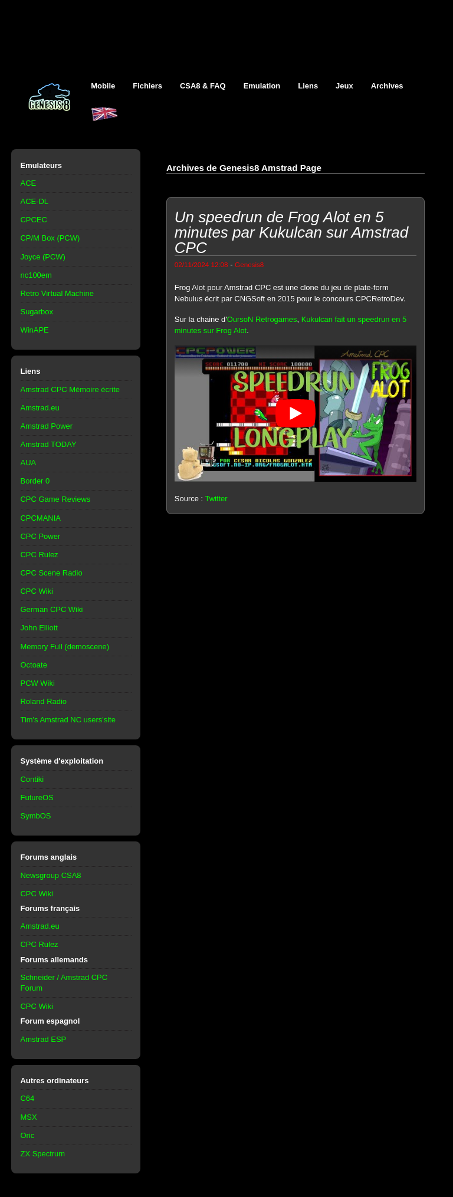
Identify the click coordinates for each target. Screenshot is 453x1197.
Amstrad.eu (40, 407)
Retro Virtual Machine (57, 293)
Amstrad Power (47, 426)
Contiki (32, 779)
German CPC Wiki (52, 609)
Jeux (344, 85)
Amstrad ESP (44, 1039)
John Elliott (39, 627)
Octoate (34, 664)
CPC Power (41, 536)
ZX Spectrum (43, 1153)
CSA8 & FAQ (203, 85)
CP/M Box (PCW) (50, 238)
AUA (29, 462)
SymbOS (36, 815)
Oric (28, 1135)
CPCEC (34, 219)
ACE (29, 183)
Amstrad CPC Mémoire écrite (70, 389)
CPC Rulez (39, 554)
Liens (308, 85)
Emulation (262, 85)
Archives (387, 85)
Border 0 (35, 480)
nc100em (36, 275)
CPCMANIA (41, 518)
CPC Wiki (37, 591)
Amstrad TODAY (49, 444)
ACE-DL (35, 201)
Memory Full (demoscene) (65, 646)
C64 (28, 1098)
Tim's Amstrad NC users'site (68, 719)
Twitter (216, 498)
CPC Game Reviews (56, 499)
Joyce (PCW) (43, 256)
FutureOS (37, 797)
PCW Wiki (38, 683)
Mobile (103, 85)
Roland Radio (44, 701)
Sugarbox (37, 311)
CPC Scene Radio (52, 572)
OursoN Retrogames (262, 319)
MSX (29, 1117)
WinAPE (35, 329)
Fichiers (147, 85)
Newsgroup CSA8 (51, 875)
